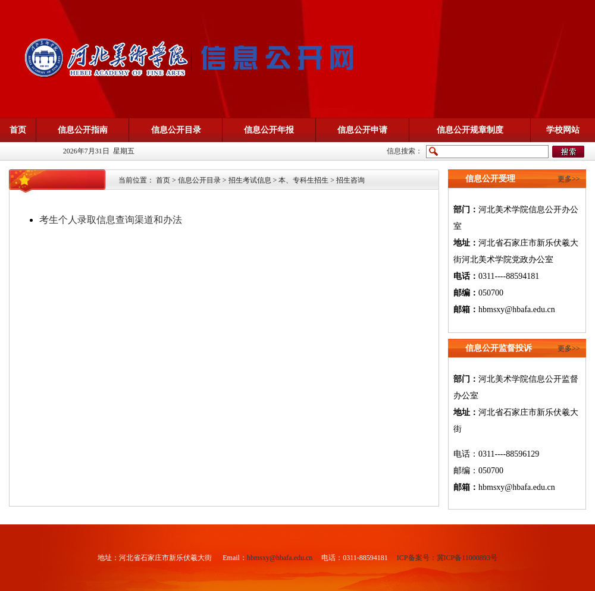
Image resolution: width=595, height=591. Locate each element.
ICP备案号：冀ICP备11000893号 (447, 558)
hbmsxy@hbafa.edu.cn (279, 558)
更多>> (569, 179)
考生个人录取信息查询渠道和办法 (110, 220)
